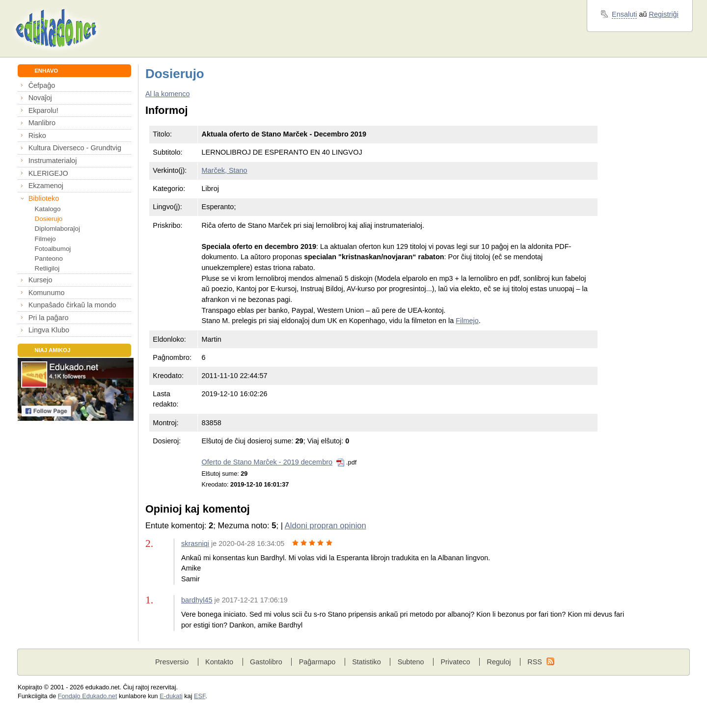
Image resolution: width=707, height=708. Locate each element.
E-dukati (171, 696)
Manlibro (41, 123)
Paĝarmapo (317, 662)
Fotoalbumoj (53, 248)
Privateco (455, 662)
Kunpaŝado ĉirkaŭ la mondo (72, 305)
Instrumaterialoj (52, 160)
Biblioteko (43, 198)
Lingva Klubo (48, 330)
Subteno (411, 662)
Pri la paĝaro (48, 318)
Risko (37, 135)
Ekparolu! (43, 110)
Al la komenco (167, 94)
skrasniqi (195, 543)
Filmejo (45, 239)
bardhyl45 (196, 600)
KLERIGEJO (48, 173)
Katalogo (48, 209)
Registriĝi (664, 14)
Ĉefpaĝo (41, 85)
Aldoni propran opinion (325, 525)
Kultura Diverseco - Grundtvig (74, 148)
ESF (199, 696)
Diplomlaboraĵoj (57, 228)
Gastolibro (266, 662)
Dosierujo (49, 218)
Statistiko (366, 662)
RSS (534, 662)
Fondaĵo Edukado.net (87, 696)
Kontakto (219, 662)
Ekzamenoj (45, 186)
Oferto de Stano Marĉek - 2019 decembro (267, 462)
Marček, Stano (224, 170)
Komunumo (46, 293)
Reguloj (499, 662)
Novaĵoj (40, 98)
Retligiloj (47, 268)
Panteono (49, 258)
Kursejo (40, 280)
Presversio (172, 662)
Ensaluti (624, 14)
